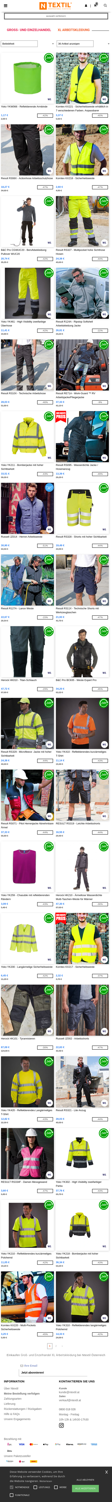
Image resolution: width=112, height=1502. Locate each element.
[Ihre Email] (53, 1365)
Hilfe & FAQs (12, 1414)
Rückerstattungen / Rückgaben (23, 1408)
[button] (86, 5)
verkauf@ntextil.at (70, 1400)
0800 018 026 (67, 1409)
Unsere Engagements (17, 1419)
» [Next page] (62, 1346)
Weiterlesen (45, 1481)
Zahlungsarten (13, 1398)
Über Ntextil (11, 1388)
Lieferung (9, 1403)
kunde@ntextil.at (69, 1392)
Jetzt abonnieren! (32, 1372)
